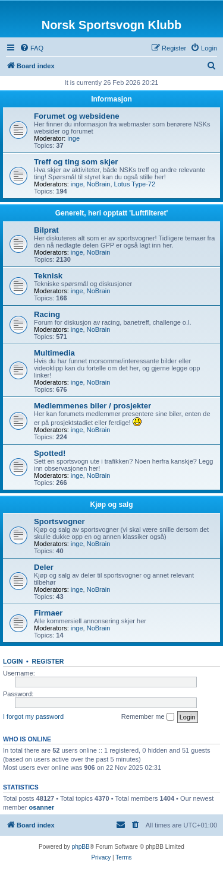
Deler (44, 567)
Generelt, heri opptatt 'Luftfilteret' (111, 213)
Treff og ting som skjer (76, 161)
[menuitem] (31, 48)
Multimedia (54, 352)
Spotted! (49, 453)
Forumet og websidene (77, 116)
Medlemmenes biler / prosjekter (92, 405)
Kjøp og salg (111, 504)
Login (13, 661)
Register (48, 661)
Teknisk (48, 275)
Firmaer (48, 612)
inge (73, 138)
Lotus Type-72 (135, 184)
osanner (41, 807)
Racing (47, 314)
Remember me (147, 717)
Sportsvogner (59, 521)
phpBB (81, 846)
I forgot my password (33, 716)
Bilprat (46, 230)
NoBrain (99, 184)
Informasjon (111, 99)
